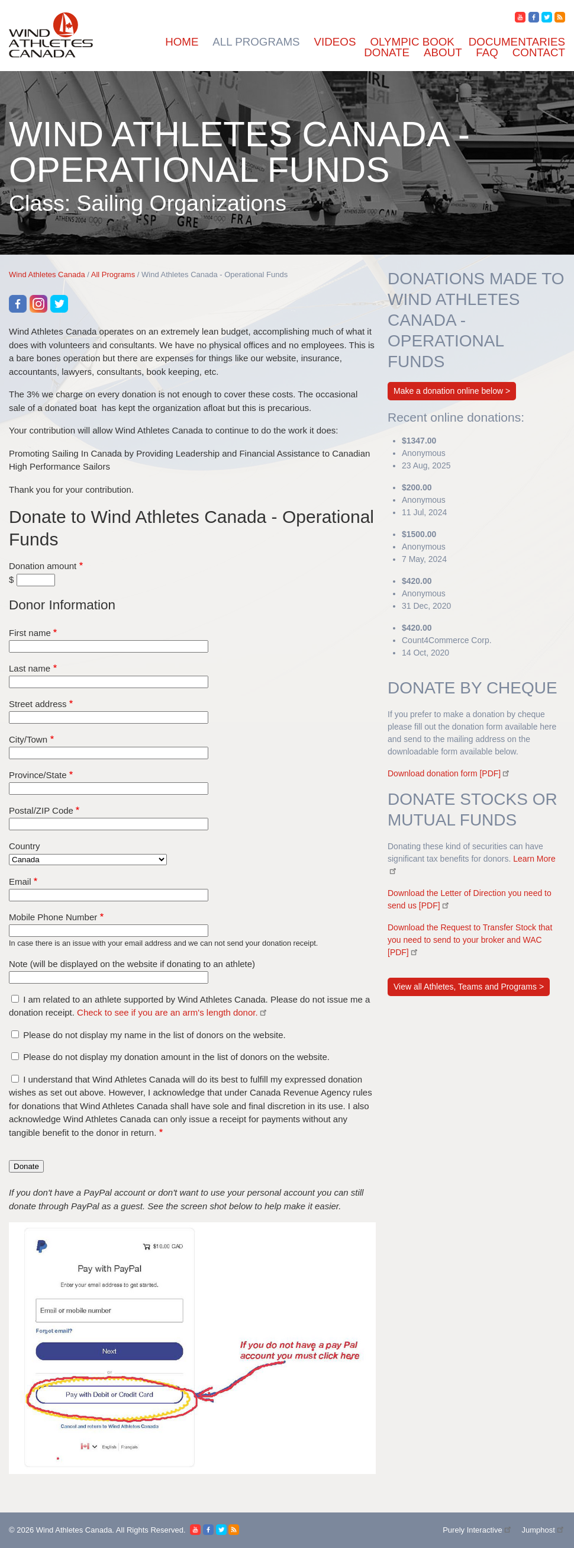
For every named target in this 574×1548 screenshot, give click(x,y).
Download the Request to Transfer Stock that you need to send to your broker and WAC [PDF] (470, 940)
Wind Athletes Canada (47, 274)
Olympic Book (412, 42)
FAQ (487, 52)
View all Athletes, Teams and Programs (466, 986)
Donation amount (42, 566)
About (443, 52)
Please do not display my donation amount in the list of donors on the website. (176, 1057)
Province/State (38, 775)
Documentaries (517, 42)
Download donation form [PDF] (449, 773)
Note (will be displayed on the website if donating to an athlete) (132, 964)
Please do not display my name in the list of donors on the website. (154, 1035)
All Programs (255, 42)
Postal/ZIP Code (41, 810)
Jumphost (543, 1529)
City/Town (28, 739)
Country (24, 846)
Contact (538, 52)
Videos (335, 42)
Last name (29, 668)
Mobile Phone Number (53, 917)
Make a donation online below (448, 391)
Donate (386, 52)
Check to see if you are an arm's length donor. (172, 1012)
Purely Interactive (477, 1529)
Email (20, 881)
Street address (38, 704)
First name (30, 633)
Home (181, 42)
